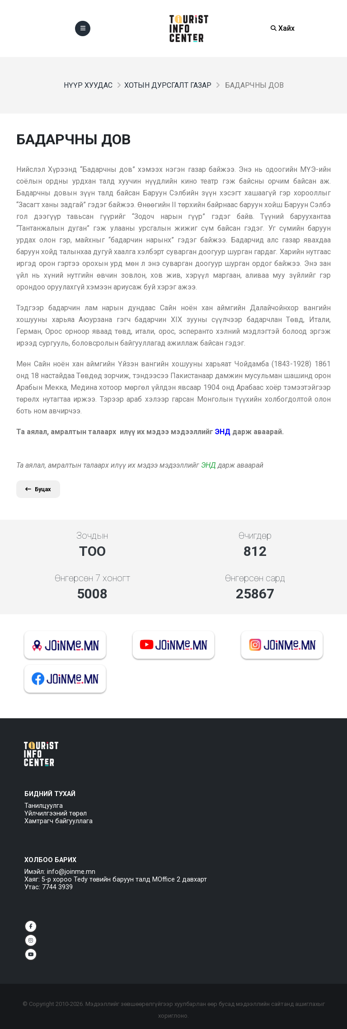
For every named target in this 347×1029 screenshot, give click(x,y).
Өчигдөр (255, 535)
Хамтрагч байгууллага (58, 821)
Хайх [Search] (283, 28)
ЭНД (208, 465)
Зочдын (92, 535)
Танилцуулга (43, 806)
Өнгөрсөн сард (255, 578)
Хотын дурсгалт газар (167, 85)
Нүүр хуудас (88, 85)
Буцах (38, 489)
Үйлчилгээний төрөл (55, 813)
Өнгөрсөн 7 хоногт (92, 578)
